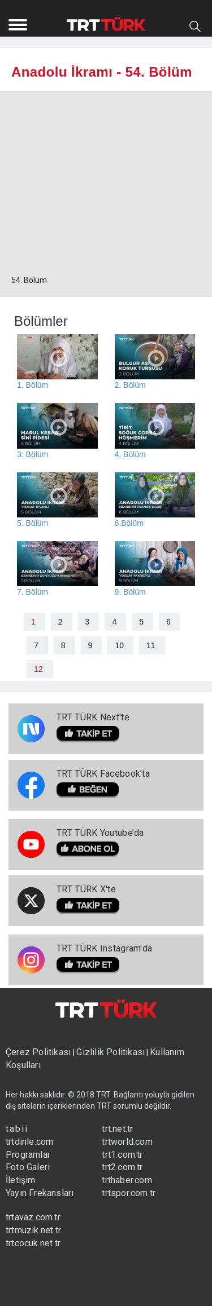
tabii (17, 1128)
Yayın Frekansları (39, 1193)
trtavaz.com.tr (33, 1217)
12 (38, 669)
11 (150, 645)
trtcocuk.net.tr (33, 1243)
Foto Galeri (28, 1167)
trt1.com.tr (122, 1154)
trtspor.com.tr (128, 1193)
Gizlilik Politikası (110, 1052)
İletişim (21, 1180)
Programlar (28, 1154)
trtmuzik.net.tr (33, 1230)
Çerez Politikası (39, 1052)
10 (119, 645)
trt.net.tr (117, 1128)
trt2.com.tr (122, 1167)
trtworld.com (127, 1141)
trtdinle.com (29, 1141)
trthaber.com (127, 1180)
